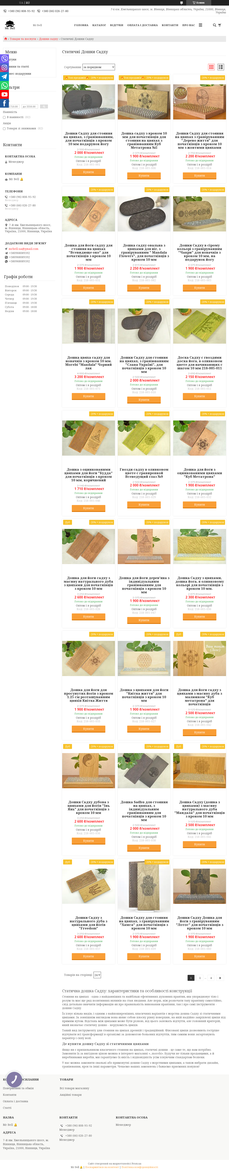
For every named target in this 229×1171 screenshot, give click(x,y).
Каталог (99, 25)
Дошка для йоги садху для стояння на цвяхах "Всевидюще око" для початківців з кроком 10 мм (88, 252)
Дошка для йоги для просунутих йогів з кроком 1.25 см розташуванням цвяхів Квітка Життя (88, 695)
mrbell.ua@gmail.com (23, 248)
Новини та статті (17, 66)
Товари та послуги (23, 38)
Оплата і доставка (142, 25)
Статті (7, 1108)
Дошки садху (48, 38)
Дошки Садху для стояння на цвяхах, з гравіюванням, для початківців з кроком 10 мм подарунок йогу (89, 139)
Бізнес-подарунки (18, 73)
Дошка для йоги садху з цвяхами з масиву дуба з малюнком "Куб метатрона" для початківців (199, 697)
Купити (88, 172)
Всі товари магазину (74, 1088)
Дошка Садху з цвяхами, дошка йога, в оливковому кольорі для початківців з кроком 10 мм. (199, 583)
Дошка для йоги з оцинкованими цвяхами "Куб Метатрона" (199, 473)
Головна (81, 25)
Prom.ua (136, 1163)
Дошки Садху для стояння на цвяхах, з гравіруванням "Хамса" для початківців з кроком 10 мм (144, 923)
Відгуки (116, 25)
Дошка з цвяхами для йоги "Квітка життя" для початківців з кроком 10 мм (144, 695)
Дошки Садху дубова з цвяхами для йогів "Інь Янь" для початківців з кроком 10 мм (88, 807)
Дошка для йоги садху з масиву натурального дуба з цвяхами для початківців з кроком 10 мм (88, 583)
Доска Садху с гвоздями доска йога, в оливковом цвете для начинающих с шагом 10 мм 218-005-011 (199, 363)
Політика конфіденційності (140, 1167)
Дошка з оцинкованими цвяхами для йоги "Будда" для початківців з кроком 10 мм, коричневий (88, 475)
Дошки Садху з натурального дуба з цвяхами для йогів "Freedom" (88, 923)
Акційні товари (71, 1095)
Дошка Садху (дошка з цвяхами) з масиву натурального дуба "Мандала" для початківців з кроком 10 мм (199, 809)
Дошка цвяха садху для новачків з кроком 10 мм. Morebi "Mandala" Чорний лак (88, 363)
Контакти (170, 25)
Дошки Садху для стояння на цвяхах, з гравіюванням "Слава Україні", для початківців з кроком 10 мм (144, 364)
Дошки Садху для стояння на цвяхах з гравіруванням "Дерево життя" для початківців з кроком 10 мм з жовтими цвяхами (199, 140)
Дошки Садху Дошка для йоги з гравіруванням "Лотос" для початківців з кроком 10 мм (199, 923)
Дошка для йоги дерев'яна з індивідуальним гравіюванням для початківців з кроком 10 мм (144, 585)
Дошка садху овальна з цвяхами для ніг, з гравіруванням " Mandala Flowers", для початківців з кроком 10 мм (144, 252)
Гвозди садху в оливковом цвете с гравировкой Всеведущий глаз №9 (144, 473)
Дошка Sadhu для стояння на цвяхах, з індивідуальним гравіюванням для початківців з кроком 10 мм (144, 811)
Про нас (188, 25)
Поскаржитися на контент (102, 1167)
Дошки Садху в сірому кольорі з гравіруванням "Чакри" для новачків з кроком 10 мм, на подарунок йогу (199, 252)
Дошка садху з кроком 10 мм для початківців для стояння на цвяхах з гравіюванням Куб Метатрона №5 (144, 140)
